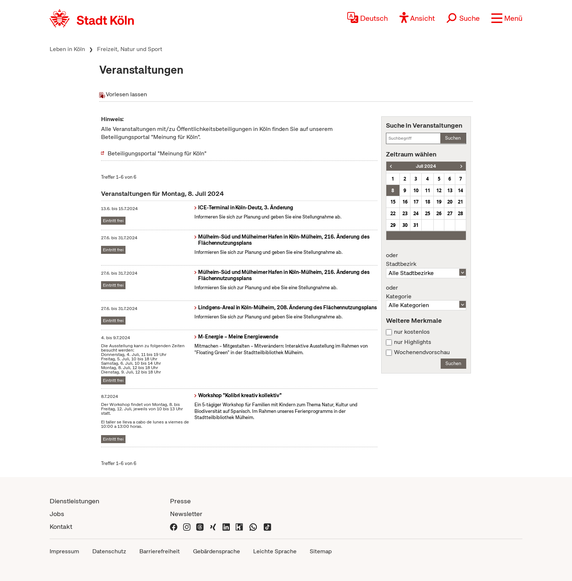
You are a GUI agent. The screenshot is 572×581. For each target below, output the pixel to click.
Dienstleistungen (74, 501)
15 (392, 201)
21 (460, 201)
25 (427, 213)
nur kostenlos (412, 332)
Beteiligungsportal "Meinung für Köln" (157, 153)
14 (460, 190)
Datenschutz (109, 551)
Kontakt (61, 526)
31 (415, 225)
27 (449, 213)
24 (415, 213)
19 (438, 201)
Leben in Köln (67, 49)
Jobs (57, 514)
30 (404, 225)
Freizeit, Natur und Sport (129, 49)
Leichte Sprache (275, 551)
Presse (180, 501)
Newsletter (186, 514)
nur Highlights (412, 342)
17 (415, 201)
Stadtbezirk (426, 260)
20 (449, 201)
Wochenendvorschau (422, 352)
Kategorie (426, 292)
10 (415, 190)
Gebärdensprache (216, 551)
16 (404, 201)
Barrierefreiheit (159, 551)
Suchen (453, 138)
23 (404, 213)
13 (449, 190)
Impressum (64, 551)
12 (438, 190)
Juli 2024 (426, 166)
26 (438, 213)
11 (427, 190)
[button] (506, 18)
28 (460, 213)
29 (392, 225)
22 (392, 213)
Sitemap (321, 551)
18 (427, 201)
